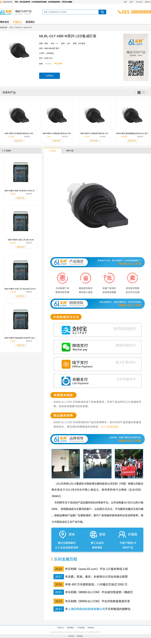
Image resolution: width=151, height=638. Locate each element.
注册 (125, 2)
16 (49, 137)
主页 (11, 27)
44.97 (13, 243)
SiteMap (91, 628)
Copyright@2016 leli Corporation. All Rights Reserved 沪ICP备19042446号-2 (75, 632)
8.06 (13, 194)
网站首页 (4, 22)
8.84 (13, 341)
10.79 (13, 292)
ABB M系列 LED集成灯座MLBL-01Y (94, 133)
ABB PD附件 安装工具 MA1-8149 (21, 240)
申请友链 (80, 636)
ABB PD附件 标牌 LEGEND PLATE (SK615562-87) (20, 191)
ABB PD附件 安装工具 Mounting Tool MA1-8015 (20, 289)
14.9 (87, 137)
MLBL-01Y (28, 27)
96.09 (124, 137)
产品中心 (17, 22)
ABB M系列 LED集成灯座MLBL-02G (56, 133)
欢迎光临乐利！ (8, 2)
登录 (131, 2)
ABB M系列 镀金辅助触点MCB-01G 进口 (132, 133)
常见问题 (80, 628)
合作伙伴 (71, 636)
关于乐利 (139, 2)
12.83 (11, 137)
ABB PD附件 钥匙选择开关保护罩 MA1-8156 (20, 338)
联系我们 (30, 22)
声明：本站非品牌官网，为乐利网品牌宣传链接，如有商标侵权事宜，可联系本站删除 (43, 2)
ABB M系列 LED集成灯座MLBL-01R (19, 133)
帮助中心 (148, 2)
